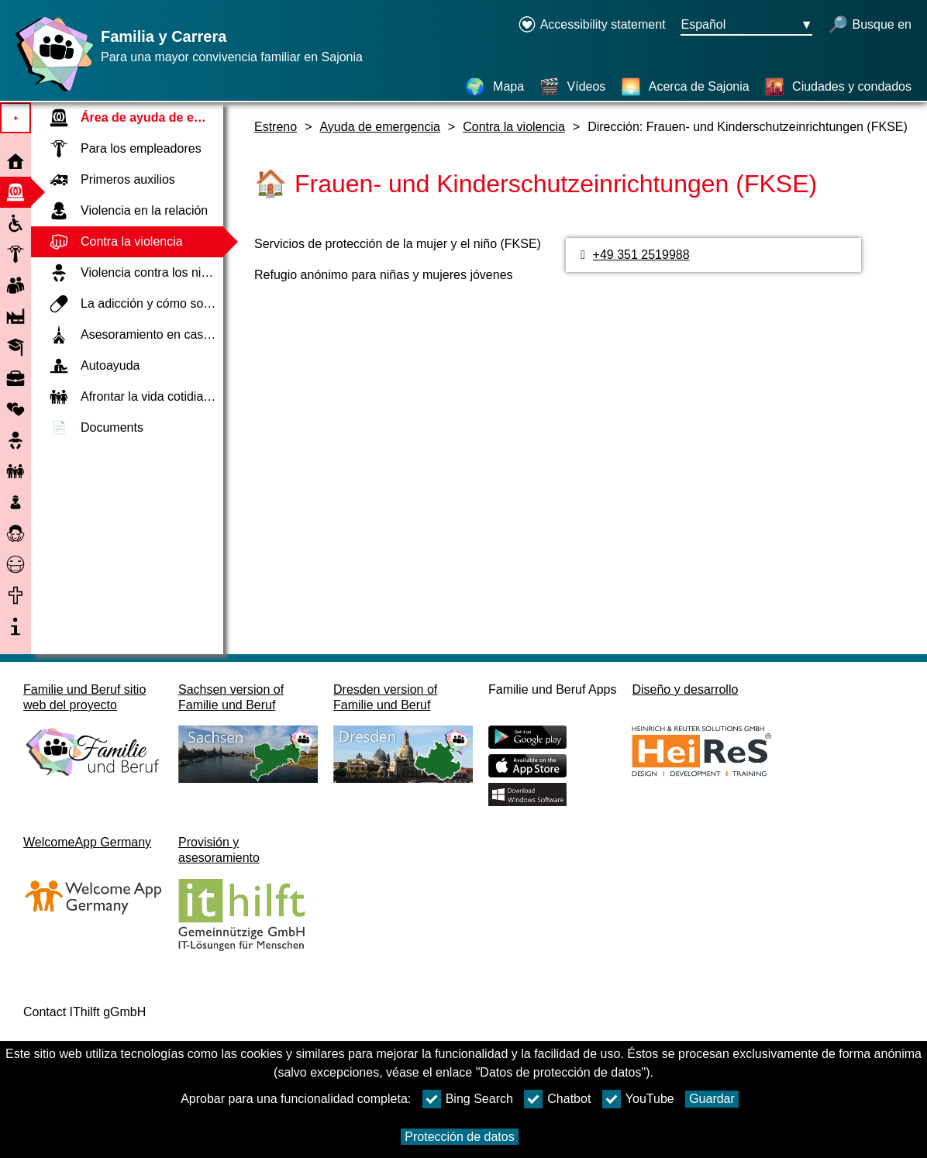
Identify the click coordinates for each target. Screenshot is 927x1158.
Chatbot (557, 1099)
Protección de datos (459, 1136)
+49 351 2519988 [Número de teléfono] (641, 254)
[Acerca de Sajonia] (685, 87)
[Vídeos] (573, 87)
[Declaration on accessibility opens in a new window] (592, 26)
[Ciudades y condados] (837, 87)
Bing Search (467, 1099)
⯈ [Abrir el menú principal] (15, 118)
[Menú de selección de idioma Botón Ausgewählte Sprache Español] (746, 26)
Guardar (712, 1098)
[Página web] (50, 91)
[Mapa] (494, 87)
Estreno (275, 126)
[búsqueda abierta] (869, 26)
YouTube (638, 1099)
